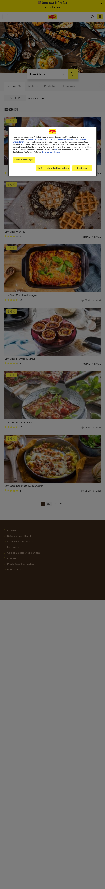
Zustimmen (82, 168)
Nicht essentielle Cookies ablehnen (53, 168)
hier (55, 150)
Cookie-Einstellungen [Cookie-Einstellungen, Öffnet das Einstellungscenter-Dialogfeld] (23, 160)
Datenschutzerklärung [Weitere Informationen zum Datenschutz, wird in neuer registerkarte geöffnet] (51, 152)
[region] (52, 151)
